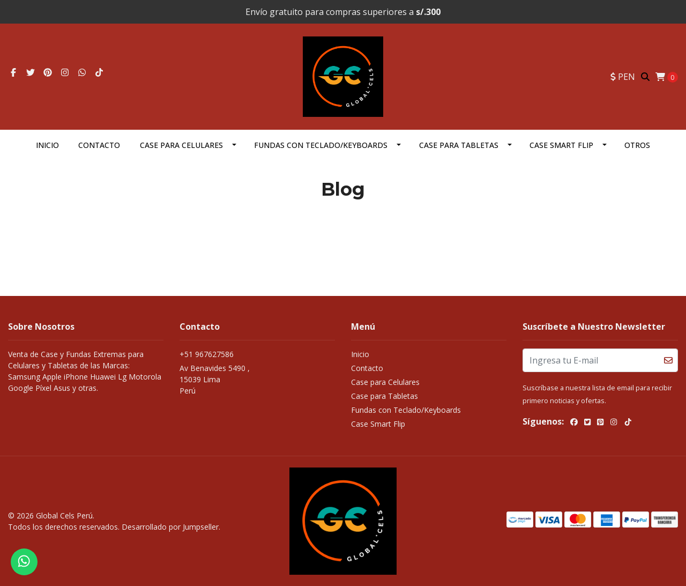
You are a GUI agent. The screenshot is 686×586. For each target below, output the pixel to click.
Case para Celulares (181, 145)
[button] (622, 76)
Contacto (99, 145)
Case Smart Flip (561, 145)
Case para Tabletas (458, 145)
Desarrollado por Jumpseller (170, 527)
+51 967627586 (207, 354)
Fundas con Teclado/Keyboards (320, 145)
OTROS (637, 145)
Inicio (47, 145)
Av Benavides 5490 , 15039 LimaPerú (215, 379)
